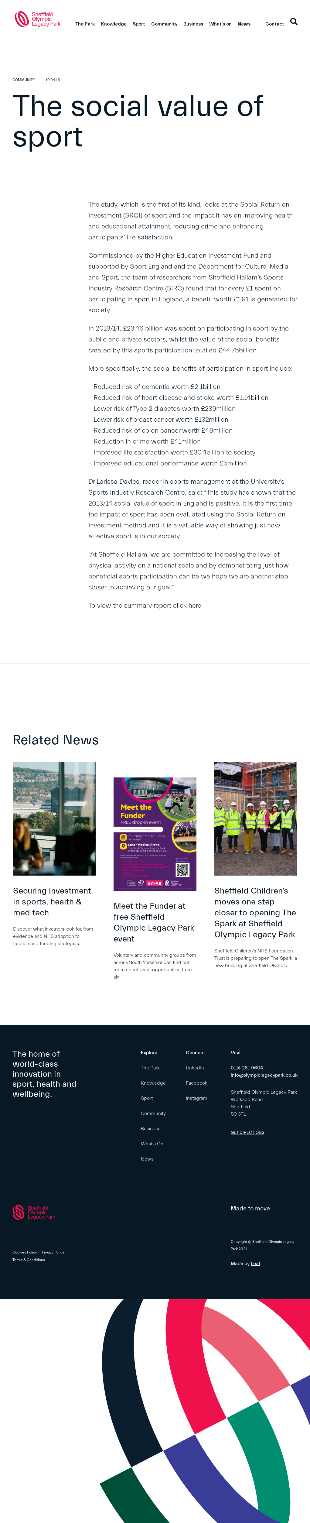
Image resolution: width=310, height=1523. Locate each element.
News (244, 24)
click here (187, 605)
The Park (85, 24)
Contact (274, 24)
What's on (220, 24)
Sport (139, 24)
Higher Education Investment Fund (207, 255)
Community (164, 24)
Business (193, 24)
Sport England (151, 266)
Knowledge (114, 24)
